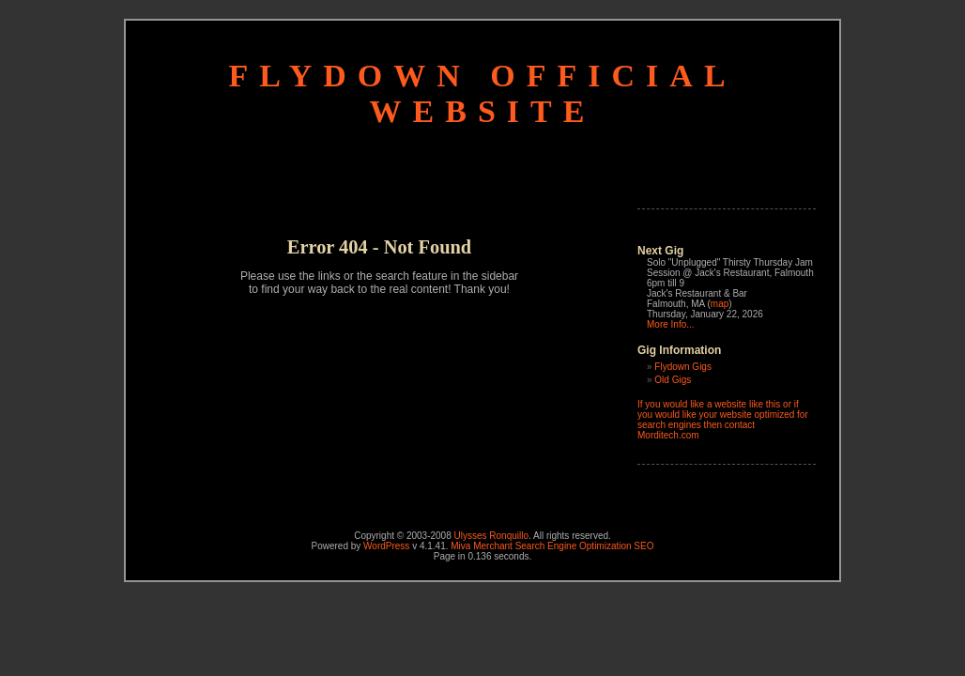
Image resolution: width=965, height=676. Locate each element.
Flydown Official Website (482, 93)
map (719, 304)
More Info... (671, 324)
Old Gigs (672, 380)
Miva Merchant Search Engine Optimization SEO (552, 546)
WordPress (386, 546)
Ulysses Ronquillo (491, 535)
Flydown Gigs (683, 366)
